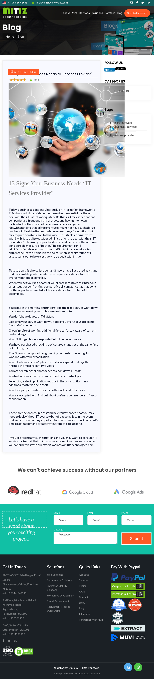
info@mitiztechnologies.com (50, 2)
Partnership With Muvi (91, 619)
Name (57, 513)
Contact (83, 597)
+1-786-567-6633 (15, 2)
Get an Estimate (137, 13)
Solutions (97, 13)
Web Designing (55, 574)
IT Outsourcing (120, 91)
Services (84, 13)
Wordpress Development (60, 595)
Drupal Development (58, 601)
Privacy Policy (70, 673)
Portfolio (110, 13)
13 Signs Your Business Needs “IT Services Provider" (50, 74)
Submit (136, 538)
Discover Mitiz (69, 13)
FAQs (82, 591)
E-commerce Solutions (59, 580)
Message (58, 529)
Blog (119, 13)
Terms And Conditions (89, 673)
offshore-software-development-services (123, 124)
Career (82, 602)
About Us (84, 574)
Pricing (82, 585)
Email (90, 513)
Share (108, 70)
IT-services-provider (122, 135)
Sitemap (58, 673)
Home (10, 36)
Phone (124, 513)
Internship (84, 614)
